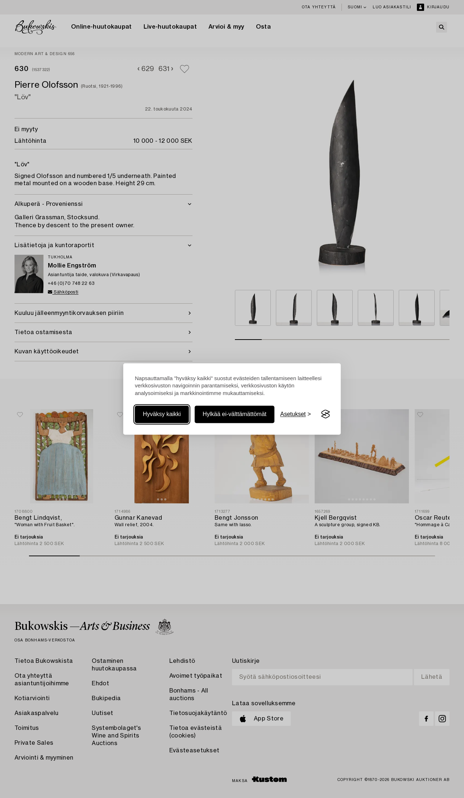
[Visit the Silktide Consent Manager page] (325, 414)
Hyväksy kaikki (162, 414)
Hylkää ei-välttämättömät (234, 414)
